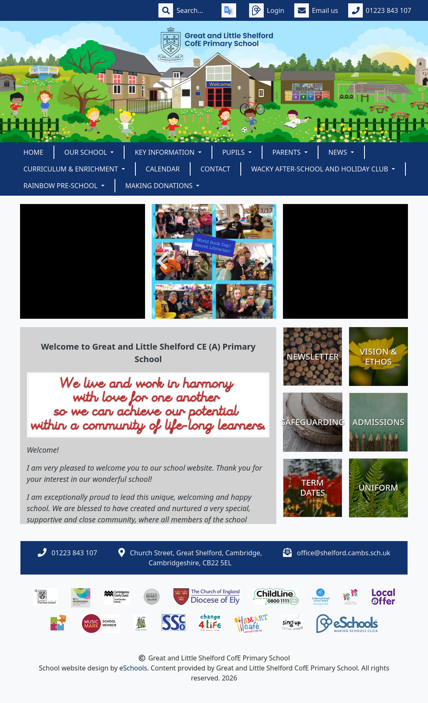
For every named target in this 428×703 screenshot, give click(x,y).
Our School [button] (86, 152)
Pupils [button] (234, 152)
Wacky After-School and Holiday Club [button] (320, 169)
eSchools (133, 668)
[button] (162, 261)
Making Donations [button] (159, 185)
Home (33, 152)
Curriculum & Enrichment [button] (71, 169)
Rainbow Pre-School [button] (61, 185)
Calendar (163, 169)
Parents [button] (288, 152)
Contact (215, 169)
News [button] (339, 152)
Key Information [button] (165, 152)
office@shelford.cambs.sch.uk (343, 552)
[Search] (194, 10)
